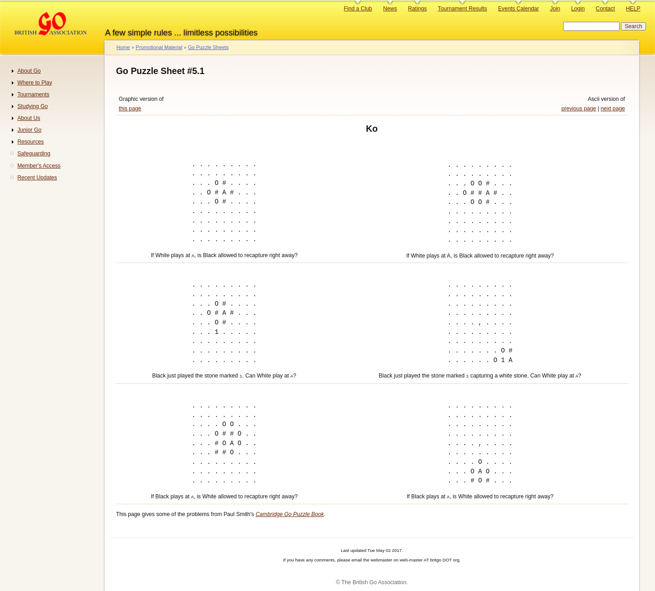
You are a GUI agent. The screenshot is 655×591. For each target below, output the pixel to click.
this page (130, 108)
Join (555, 8)
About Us (28, 118)
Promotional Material (159, 47)
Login (578, 8)
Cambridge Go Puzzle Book (290, 511)
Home (123, 47)
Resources (30, 142)
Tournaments (33, 94)
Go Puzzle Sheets (208, 47)
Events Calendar (518, 8)
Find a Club (358, 8)
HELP (633, 8)
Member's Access (38, 166)
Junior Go (29, 130)
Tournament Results (462, 8)
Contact (605, 8)
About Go (28, 71)
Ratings (417, 8)
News (390, 8)
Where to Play (34, 82)
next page (613, 108)
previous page (578, 108)
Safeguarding (33, 153)
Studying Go (32, 106)
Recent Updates (37, 177)
